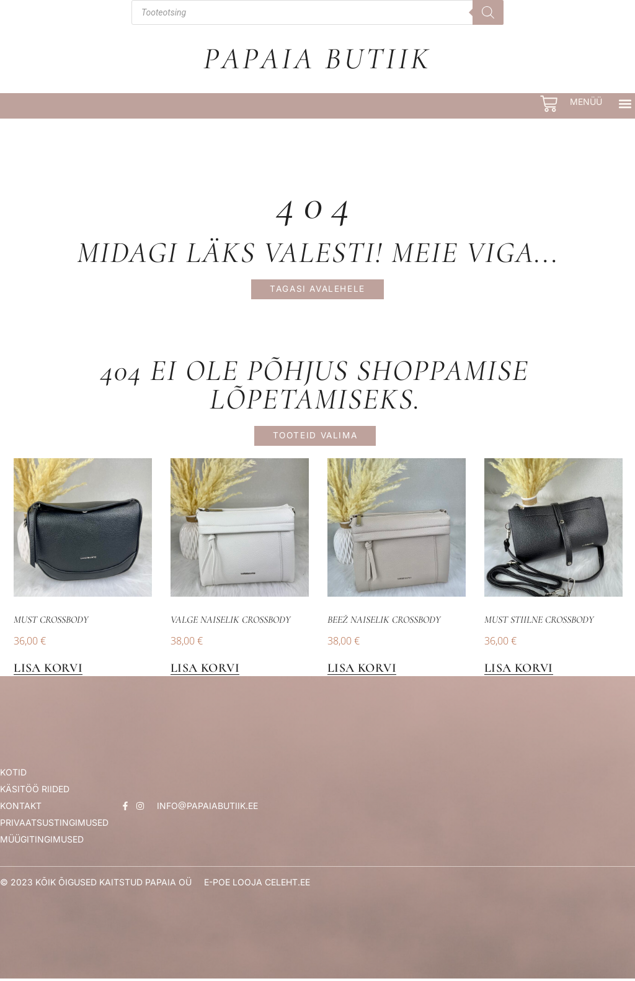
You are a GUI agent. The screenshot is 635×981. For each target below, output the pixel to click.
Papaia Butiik (317, 58)
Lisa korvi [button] (48, 670)
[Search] (488, 12)
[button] (625, 103)
